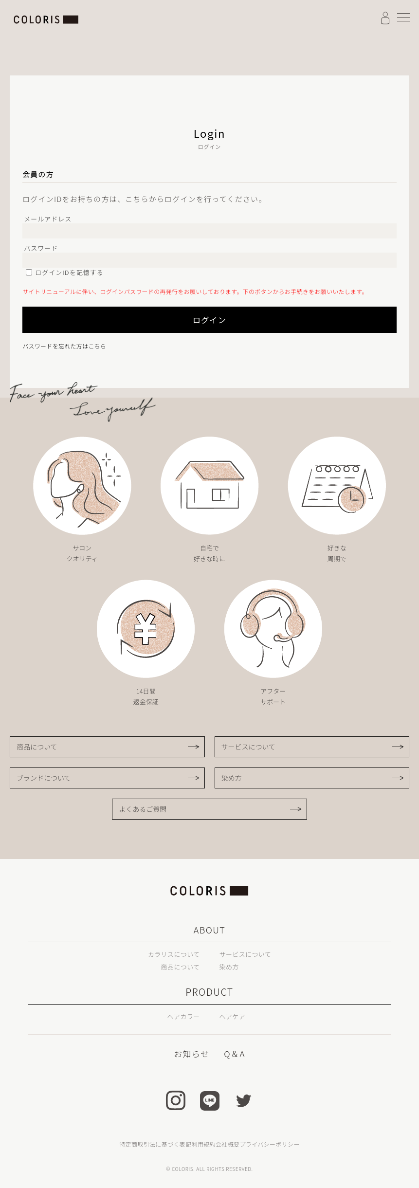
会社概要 (227, 1143)
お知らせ (192, 1053)
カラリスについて (166, 953)
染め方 (231, 778)
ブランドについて (44, 778)
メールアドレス (48, 219)
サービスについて (248, 746)
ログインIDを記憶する (69, 272)
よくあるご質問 (142, 809)
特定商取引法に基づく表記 (155, 1143)
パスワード (41, 248)
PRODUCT (209, 992)
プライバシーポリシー (269, 1143)
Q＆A (233, 1053)
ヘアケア (236, 1016)
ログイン (153, 320)
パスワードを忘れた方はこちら (64, 346)
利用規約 (204, 1143)
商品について (37, 746)
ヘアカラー (179, 1016)
